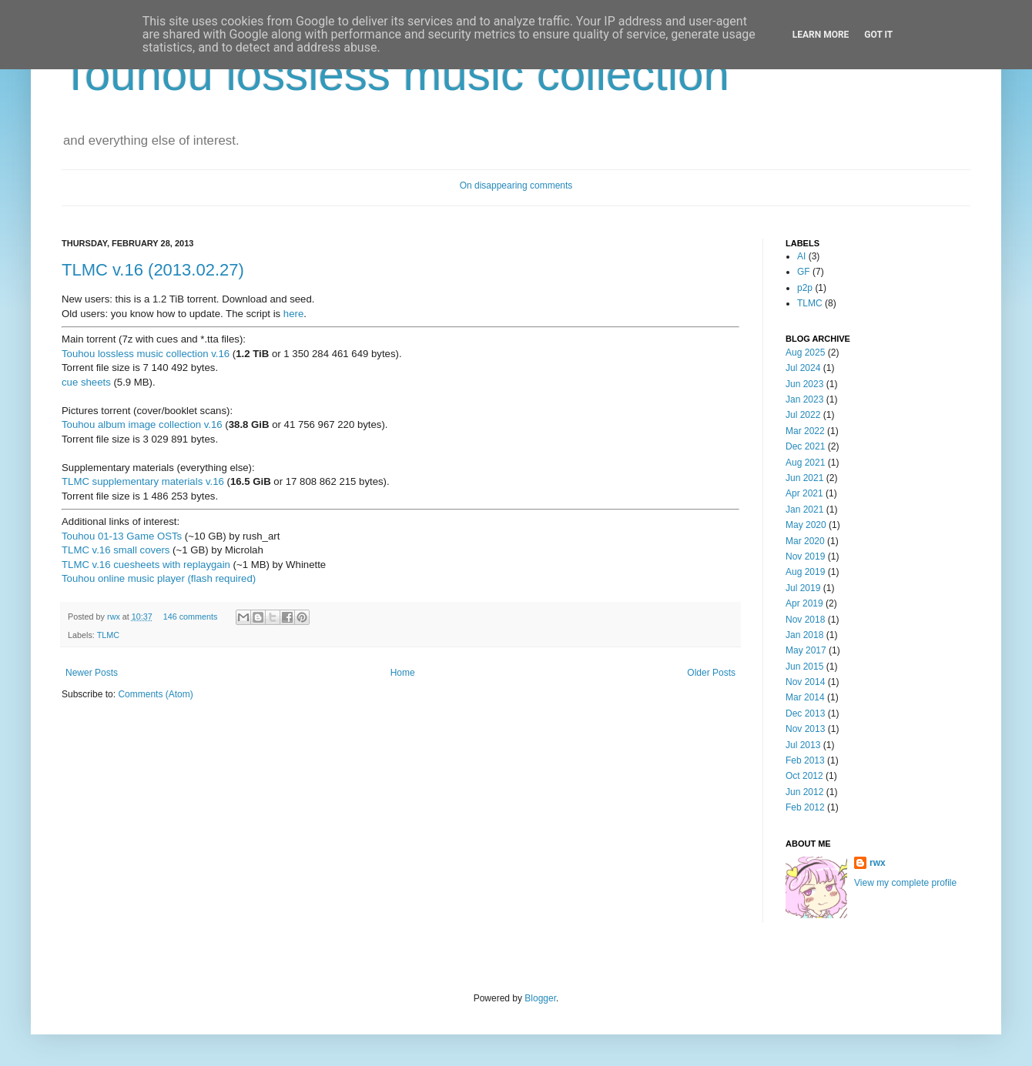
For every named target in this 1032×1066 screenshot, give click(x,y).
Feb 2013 (805, 760)
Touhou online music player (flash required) (159, 578)
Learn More (820, 34)
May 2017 (806, 650)
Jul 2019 (803, 588)
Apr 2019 (804, 603)
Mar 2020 (805, 541)
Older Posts (711, 672)
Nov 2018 (805, 619)
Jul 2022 (803, 414)
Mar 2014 (805, 697)
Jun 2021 (804, 478)
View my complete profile (905, 882)
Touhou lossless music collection (395, 74)
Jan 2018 (804, 635)
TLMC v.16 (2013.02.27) (153, 269)
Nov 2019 (805, 556)
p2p (805, 287)
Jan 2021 (804, 509)
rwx (114, 616)
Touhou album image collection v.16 (142, 424)
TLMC (108, 635)
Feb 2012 (805, 807)
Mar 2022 (805, 431)
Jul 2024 (803, 368)
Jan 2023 (804, 399)
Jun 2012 (804, 792)
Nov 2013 (805, 728)
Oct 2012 (804, 775)
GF (803, 271)
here (293, 313)
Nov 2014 (805, 682)
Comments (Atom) (155, 694)
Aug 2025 (805, 352)
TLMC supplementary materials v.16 (143, 481)
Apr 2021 (804, 493)
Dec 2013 (805, 713)
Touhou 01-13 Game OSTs (122, 536)
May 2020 (806, 525)
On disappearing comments (516, 185)
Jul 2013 (803, 745)
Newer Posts (91, 672)
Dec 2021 (805, 446)
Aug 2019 (805, 571)
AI (801, 256)
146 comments (190, 616)
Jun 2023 (804, 384)
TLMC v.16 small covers (115, 550)
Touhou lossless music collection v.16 (146, 353)
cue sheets (86, 382)
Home (402, 672)
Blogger (540, 998)
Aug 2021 (805, 462)
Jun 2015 (804, 666)
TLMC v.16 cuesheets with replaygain (146, 564)
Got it (878, 34)
